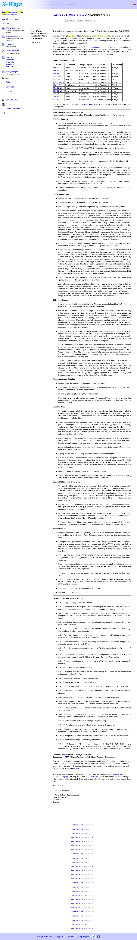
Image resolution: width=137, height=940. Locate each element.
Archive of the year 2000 (82, 928)
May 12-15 (57, 91)
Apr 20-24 (57, 76)
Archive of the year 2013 (82, 874)
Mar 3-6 (56, 71)
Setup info (10, 62)
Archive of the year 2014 (82, 870)
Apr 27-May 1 (58, 82)
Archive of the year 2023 (82, 833)
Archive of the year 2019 (82, 850)
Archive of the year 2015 (82, 866)
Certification (10, 87)
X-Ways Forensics (13, 28)
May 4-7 (56, 85)
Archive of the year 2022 (82, 837)
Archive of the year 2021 (82, 841)
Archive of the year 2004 (82, 912)
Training (9, 82)
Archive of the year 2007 (82, 899)
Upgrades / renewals (10, 19)
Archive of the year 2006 (82, 903)
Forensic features (12, 64)
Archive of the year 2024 (82, 829)
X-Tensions (10, 44)
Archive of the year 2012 (82, 879)
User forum (10, 91)
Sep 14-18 (57, 100)
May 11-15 (57, 88)
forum (110, 47)
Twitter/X (94, 777)
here (95, 21)
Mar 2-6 (56, 68)
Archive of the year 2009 (82, 891)
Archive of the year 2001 (82, 924)
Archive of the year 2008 (82, 895)
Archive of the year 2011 (82, 883)
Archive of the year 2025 (82, 825)
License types (11, 60)
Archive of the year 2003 (82, 916)
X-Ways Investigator (14, 36)
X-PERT (66, 757)
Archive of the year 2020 (82, 845)
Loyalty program (82, 936)
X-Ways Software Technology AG (50, 936)
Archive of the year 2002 (82, 920)
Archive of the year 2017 (82, 858)
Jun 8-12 (56, 97)
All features (10, 67)
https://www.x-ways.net (117, 774)
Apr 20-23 (57, 79)
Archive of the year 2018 (82, 854)
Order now (70, 936)
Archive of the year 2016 (82, 862)
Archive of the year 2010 (82, 887)
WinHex (58, 15)
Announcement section (93, 47)
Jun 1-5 (56, 94)
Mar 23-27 (57, 73)
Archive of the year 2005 (82, 908)
